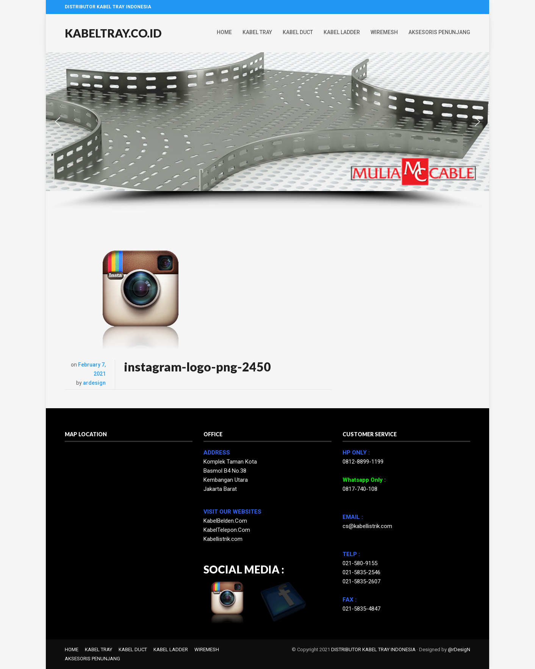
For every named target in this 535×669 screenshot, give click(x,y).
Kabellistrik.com (222, 539)
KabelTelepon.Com (226, 529)
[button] (58, 122)
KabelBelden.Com (225, 520)
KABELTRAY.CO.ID (113, 33)
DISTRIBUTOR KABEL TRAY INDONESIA (373, 649)
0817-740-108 (360, 489)
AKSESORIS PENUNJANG (439, 32)
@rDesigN (459, 649)
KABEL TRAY (257, 32)
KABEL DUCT (298, 32)
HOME (224, 32)
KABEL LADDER (342, 32)
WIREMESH (384, 32)
